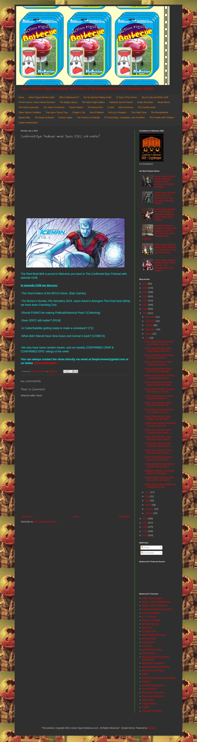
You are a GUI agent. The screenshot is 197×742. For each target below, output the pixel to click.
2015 (145, 531)
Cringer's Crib (78, 112)
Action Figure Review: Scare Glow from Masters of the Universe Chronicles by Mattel (165, 181)
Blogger (151, 728)
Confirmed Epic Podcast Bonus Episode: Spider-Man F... (160, 465)
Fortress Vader (65, 117)
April (147, 500)
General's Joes (149, 631)
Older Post (124, 516)
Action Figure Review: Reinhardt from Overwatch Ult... (160, 424)
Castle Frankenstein (28, 122)
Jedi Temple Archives (152, 649)
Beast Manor (164, 102)
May (147, 496)
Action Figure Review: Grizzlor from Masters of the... (159, 356)
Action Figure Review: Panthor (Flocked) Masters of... (159, 397)
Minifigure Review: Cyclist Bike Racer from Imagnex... (159, 472)
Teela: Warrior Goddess (29, 112)
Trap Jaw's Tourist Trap (57, 112)
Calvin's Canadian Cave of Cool (157, 609)
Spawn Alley (24, 117)
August (148, 333)
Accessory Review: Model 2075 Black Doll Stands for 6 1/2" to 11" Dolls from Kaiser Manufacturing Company (159, 232)
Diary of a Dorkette (151, 620)
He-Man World (149, 638)
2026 (145, 283)
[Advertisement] (75, 489)
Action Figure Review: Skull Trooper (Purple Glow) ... (158, 431)
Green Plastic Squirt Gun (154, 635)
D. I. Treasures (149, 616)
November (150, 321)
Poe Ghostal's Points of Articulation (158, 678)
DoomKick (147, 627)
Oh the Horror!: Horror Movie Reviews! (36, 102)
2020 (145, 309)
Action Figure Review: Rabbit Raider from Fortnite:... (159, 363)
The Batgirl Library (68, 102)
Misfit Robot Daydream (153, 663)
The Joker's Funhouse (53, 107)
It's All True (147, 646)
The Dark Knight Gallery (93, 102)
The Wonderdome (159, 112)
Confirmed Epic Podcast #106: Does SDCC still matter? (159, 478)
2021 (145, 304)
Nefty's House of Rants (153, 670)
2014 (145, 535)
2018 (145, 518)
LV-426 (110, 107)
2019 (145, 313)
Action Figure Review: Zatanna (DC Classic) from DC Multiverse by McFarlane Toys (165, 248)
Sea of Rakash (97, 112)
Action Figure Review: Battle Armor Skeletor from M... (158, 349)
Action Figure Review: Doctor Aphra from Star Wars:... (159, 458)
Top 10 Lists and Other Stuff (154, 97)
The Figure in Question (153, 692)
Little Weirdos (148, 653)
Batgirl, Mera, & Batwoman (155, 605)
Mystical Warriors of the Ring (155, 667)
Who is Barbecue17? (69, 97)
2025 (145, 288)
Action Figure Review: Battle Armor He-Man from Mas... (159, 383)
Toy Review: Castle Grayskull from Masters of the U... (159, 410)
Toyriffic (145, 707)
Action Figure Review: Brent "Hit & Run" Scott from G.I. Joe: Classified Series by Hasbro (165, 198)
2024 (145, 292)
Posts (145, 547)
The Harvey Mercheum (153, 696)
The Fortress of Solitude (88, 117)
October (149, 325)
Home (21, 97)
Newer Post (27, 516)
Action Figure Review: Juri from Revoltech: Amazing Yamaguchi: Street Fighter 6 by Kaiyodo (165, 214)
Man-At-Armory (126, 107)
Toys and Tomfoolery (152, 711)
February (149, 509)
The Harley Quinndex (28, 107)
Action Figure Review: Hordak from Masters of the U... (159, 342)
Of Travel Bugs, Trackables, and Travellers (124, 117)
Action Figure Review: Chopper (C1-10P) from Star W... (160, 390)
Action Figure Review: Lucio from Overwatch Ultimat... (158, 438)
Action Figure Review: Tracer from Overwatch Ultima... (158, 451)
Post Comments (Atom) (45, 521)
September (150, 329)
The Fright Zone (139, 112)
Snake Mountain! (145, 102)
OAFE (145, 674)
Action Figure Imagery (152, 598)
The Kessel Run (95, 107)
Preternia (146, 681)
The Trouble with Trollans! (161, 117)
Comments (147, 553)
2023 (145, 296)
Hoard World (148, 642)
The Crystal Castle (146, 107)
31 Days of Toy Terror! (126, 97)
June (147, 492)
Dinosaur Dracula (150, 624)
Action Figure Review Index (41, 97)
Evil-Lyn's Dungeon (117, 112)
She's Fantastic (149, 689)
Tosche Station (76, 107)
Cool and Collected (151, 613)
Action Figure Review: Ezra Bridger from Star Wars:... (158, 417)
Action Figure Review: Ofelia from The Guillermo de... (158, 404)
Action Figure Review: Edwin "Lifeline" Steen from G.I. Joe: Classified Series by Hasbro (165, 265)
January (149, 513)
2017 (145, 522)
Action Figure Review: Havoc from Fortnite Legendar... (158, 370)
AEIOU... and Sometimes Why (156, 602)
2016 (145, 527)
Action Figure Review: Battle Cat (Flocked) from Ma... (160, 485)
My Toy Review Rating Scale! (98, 97)
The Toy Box (148, 700)
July (147, 338)
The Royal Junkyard (44, 117)
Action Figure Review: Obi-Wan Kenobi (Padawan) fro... (160, 376)
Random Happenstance (153, 685)
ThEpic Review (149, 703)
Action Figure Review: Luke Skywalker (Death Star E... (158, 444)
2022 (145, 300)
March (148, 505)
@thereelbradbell (45, 363)
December (150, 317)
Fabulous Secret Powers (121, 102)
